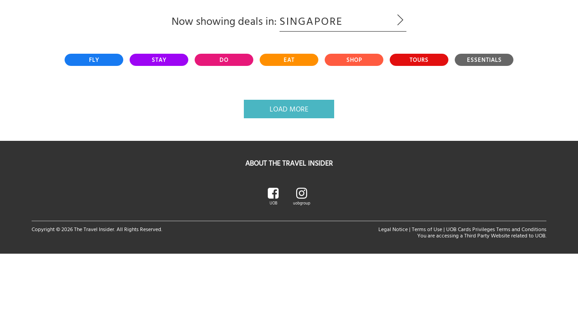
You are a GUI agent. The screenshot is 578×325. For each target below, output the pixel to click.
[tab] (94, 60)
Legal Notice (393, 229)
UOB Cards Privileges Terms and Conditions (496, 229)
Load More (289, 108)
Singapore (343, 21)
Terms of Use (427, 229)
